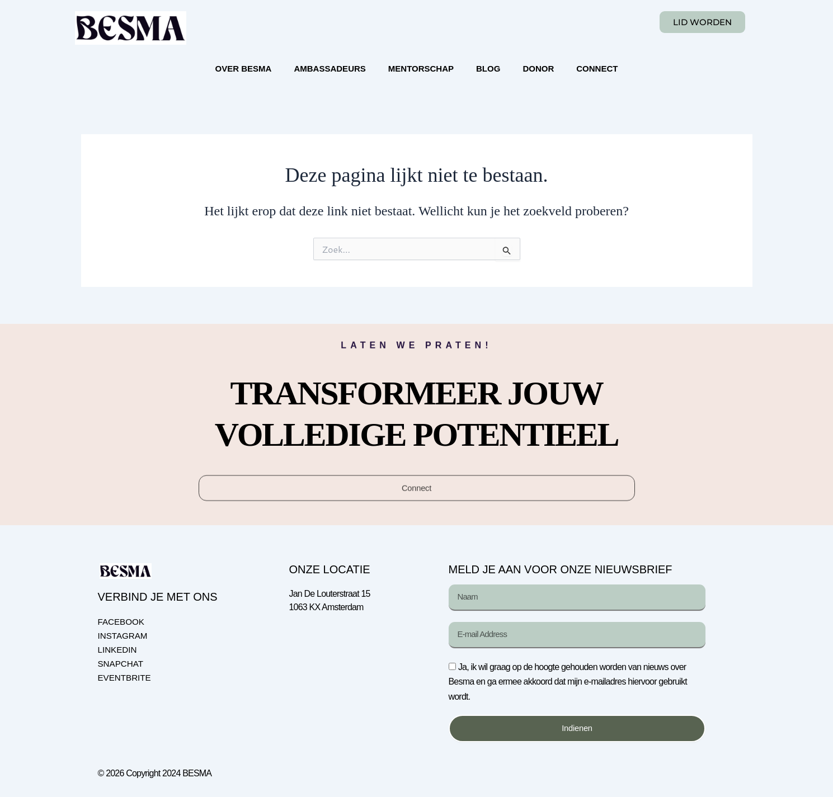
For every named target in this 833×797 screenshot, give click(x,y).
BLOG (488, 68)
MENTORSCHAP (421, 68)
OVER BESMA (243, 68)
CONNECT (597, 68)
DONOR (538, 68)
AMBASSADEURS (329, 68)
